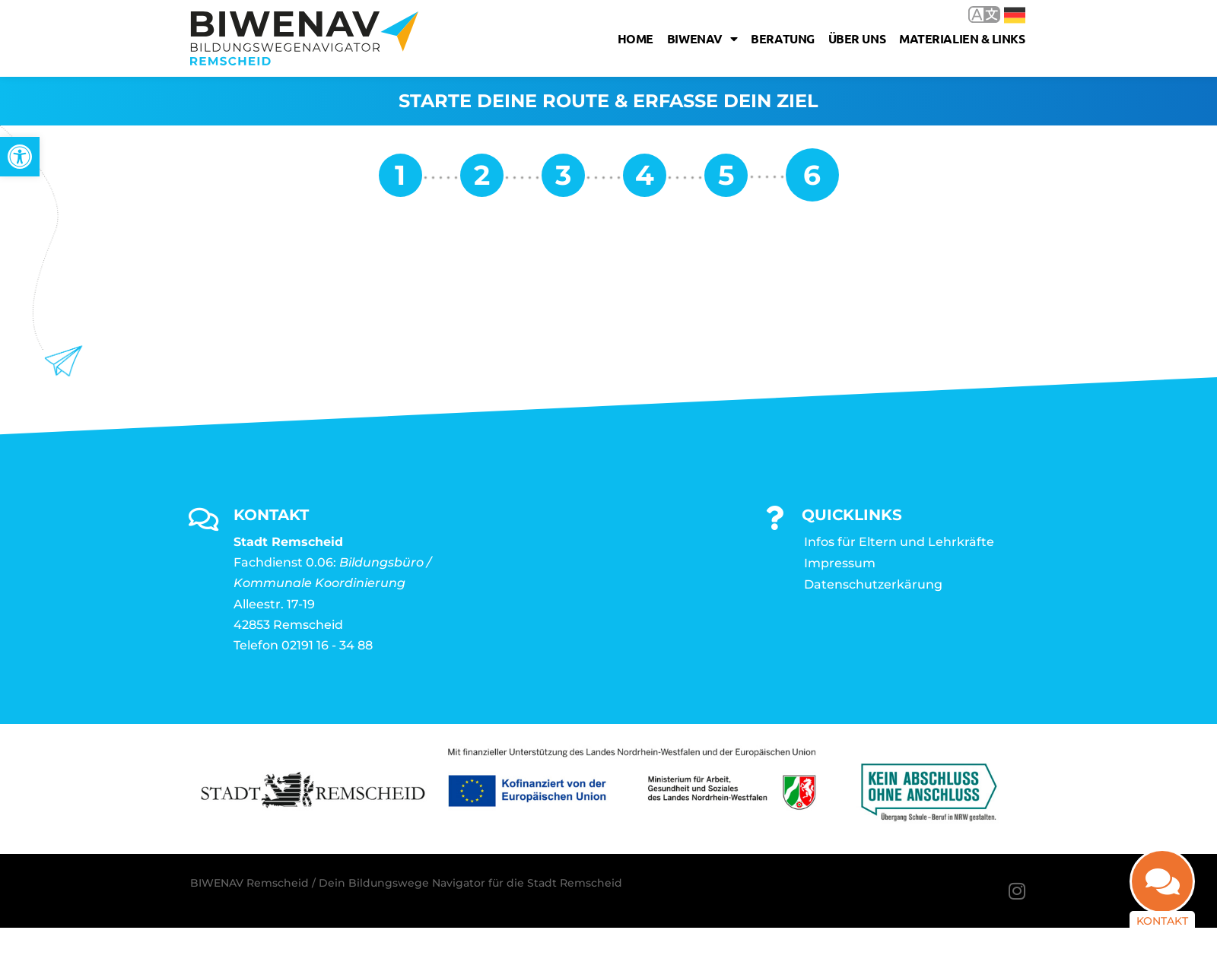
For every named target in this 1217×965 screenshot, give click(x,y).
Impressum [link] (839, 563)
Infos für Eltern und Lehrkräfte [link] (899, 542)
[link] (20, 156)
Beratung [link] (782, 38)
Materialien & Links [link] (962, 38)
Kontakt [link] (1162, 921)
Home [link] (635, 38)
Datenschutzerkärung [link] (873, 584)
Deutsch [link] (1014, 15)
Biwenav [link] (702, 38)
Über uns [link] (856, 38)
